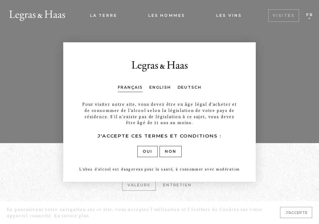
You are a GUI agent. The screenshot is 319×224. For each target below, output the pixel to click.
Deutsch (190, 87)
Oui (147, 151)
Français (130, 87)
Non (170, 151)
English (160, 87)
